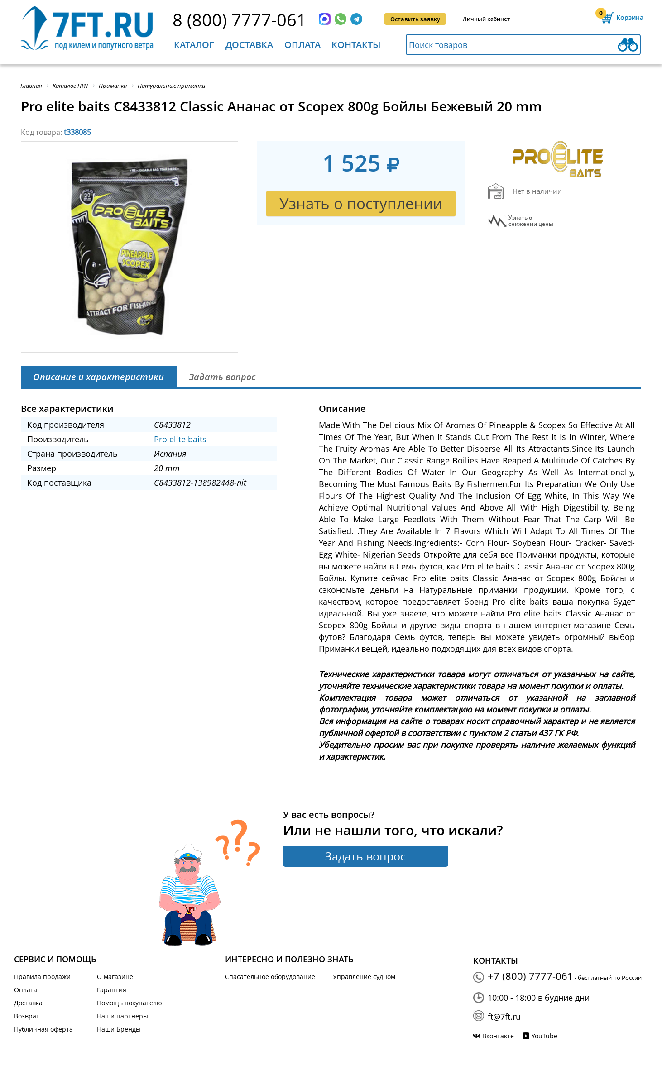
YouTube (544, 1035)
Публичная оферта (43, 1029)
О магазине (115, 976)
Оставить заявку (415, 19)
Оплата (302, 44)
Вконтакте (498, 1035)
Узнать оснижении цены (530, 221)
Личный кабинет (486, 19)
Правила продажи (42, 976)
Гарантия (111, 989)
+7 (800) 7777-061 (530, 976)
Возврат (26, 1016)
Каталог (194, 44)
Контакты (356, 44)
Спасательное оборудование (270, 976)
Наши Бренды (119, 1029)
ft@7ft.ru (504, 1016)
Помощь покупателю (129, 1003)
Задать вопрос (365, 856)
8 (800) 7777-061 (240, 19)
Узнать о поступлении (360, 203)
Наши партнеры (122, 1016)
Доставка (249, 44)
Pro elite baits (180, 439)
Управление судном (364, 976)
